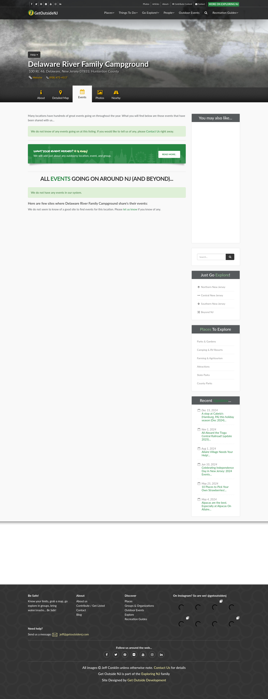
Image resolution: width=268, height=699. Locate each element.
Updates (220, 400)
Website (35, 77)
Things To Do (128, 12)
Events (60, 178)
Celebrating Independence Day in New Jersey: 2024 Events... (218, 471)
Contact (200, 4)
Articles (155, 4)
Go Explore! (150, 12)
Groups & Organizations (139, 605)
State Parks (203, 374)
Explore (222, 274)
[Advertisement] (215, 182)
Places (109, 12)
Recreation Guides (225, 12)
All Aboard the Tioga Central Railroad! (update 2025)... (217, 436)
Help (34, 54)
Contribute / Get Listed (90, 605)
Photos (146, 4)
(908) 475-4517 (57, 77)
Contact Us (153, 131)
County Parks (204, 383)
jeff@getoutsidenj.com (74, 634)
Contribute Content (182, 4)
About (165, 4)
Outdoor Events (189, 12)
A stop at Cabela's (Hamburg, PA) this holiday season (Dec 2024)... (218, 417)
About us (81, 601)
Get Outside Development (146, 680)
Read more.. (169, 154)
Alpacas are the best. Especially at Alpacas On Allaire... (216, 506)
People (169, 12)
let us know (130, 209)
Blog (79, 614)
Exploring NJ (150, 674)
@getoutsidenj (217, 595)
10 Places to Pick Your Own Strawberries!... (215, 488)
